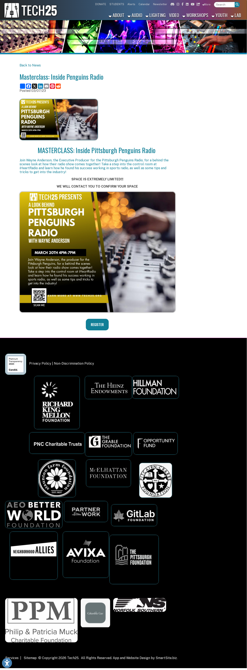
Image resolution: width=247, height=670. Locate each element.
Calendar (144, 4)
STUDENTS (117, 4)
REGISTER (97, 324)
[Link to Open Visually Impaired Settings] (7, 663)
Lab (236, 15)
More (206, 4)
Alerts (131, 4)
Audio (135, 15)
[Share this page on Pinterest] (52, 86)
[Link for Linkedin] (186, 4)
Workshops (195, 15)
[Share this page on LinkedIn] (40, 86)
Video (174, 15)
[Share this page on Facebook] (28, 86)
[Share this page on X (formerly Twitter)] (34, 86)
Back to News (30, 65)
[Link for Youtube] (192, 4)
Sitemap (30, 658)
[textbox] (224, 4)
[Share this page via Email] (46, 86)
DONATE (100, 4)
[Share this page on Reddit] (58, 86)
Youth (219, 15)
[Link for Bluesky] (198, 4)
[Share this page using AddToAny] (23, 86)
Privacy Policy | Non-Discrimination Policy (61, 363)
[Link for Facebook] (182, 4)
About (116, 15)
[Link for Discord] (172, 4)
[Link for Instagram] (177, 4)
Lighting (156, 15)
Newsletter (160, 4)
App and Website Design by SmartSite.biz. (145, 658)
